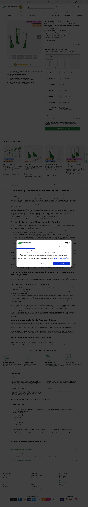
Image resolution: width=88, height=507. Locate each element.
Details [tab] (44, 246)
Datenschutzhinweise (58, 258)
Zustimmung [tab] (25, 246)
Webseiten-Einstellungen (42, 254)
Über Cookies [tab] (62, 246)
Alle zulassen (61, 263)
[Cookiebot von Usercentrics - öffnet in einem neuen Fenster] (64, 243)
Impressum (66, 258)
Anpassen (44, 263)
